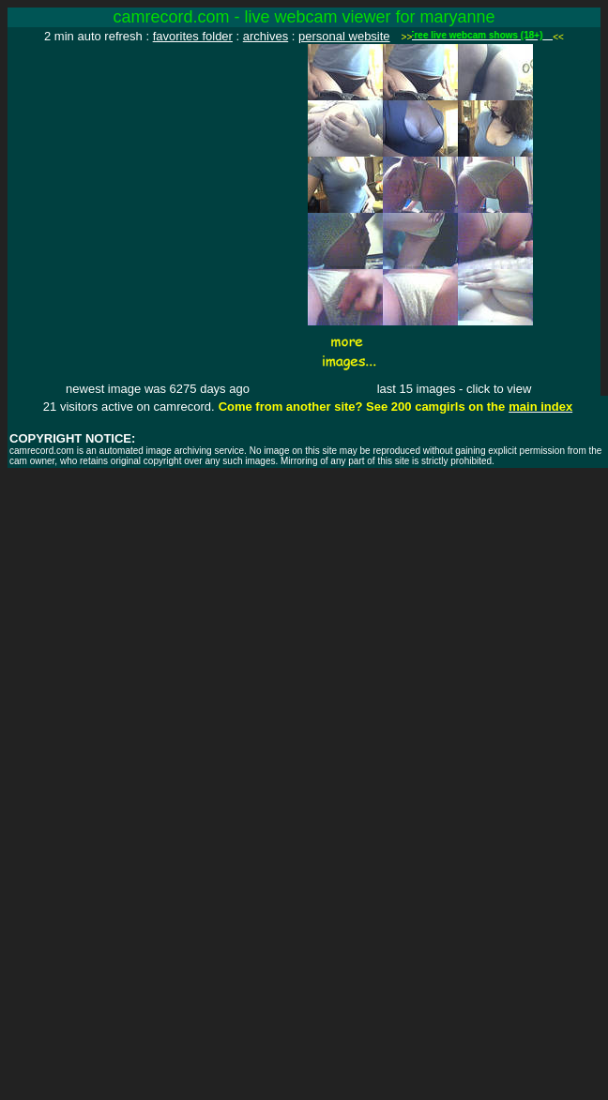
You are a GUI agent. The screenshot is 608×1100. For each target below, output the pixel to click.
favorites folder (193, 36)
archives (265, 36)
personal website (344, 36)
